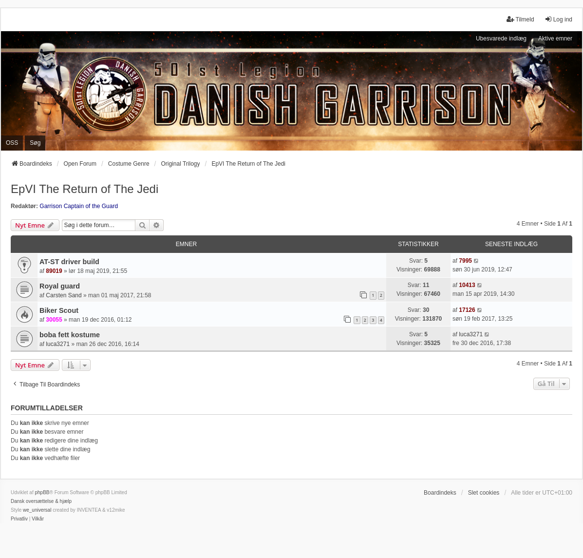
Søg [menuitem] (35, 142)
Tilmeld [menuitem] (520, 19)
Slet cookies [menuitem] (484, 492)
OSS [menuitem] (12, 142)
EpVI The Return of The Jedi (84, 188)
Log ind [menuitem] (558, 19)
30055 (54, 319)
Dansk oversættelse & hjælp (41, 501)
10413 (467, 285)
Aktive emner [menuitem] (555, 38)
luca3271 (58, 344)
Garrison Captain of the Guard (78, 206)
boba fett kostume (69, 335)
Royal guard (59, 286)
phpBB (42, 492)
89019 (54, 271)
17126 (467, 310)
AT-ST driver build (69, 262)
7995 (465, 260)
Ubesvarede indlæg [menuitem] (501, 38)
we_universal (37, 510)
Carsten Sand (63, 295)
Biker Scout (58, 310)
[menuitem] (19, 519)
